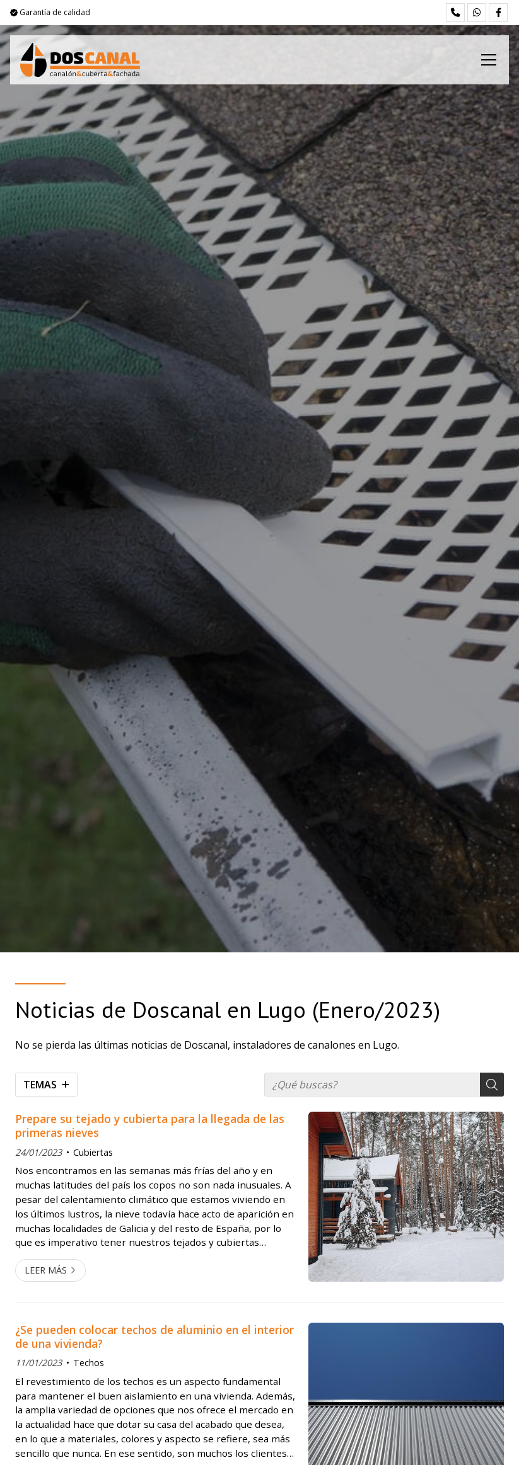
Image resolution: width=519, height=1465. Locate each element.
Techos (88, 1363)
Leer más (46, 1270)
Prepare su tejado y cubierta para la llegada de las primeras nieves (149, 1126)
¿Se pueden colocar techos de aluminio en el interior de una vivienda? (154, 1337)
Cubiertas (93, 1152)
